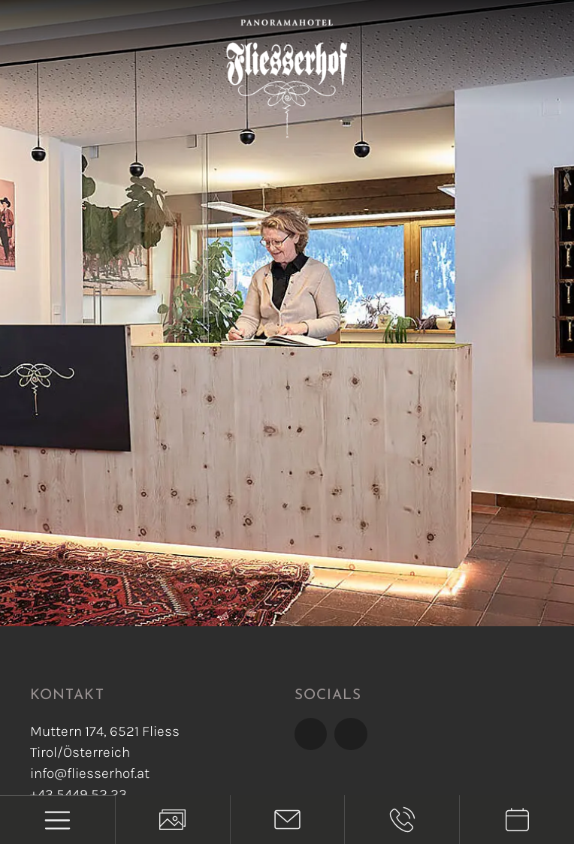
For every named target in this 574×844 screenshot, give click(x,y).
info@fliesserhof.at (90, 773)
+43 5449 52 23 (78, 794)
